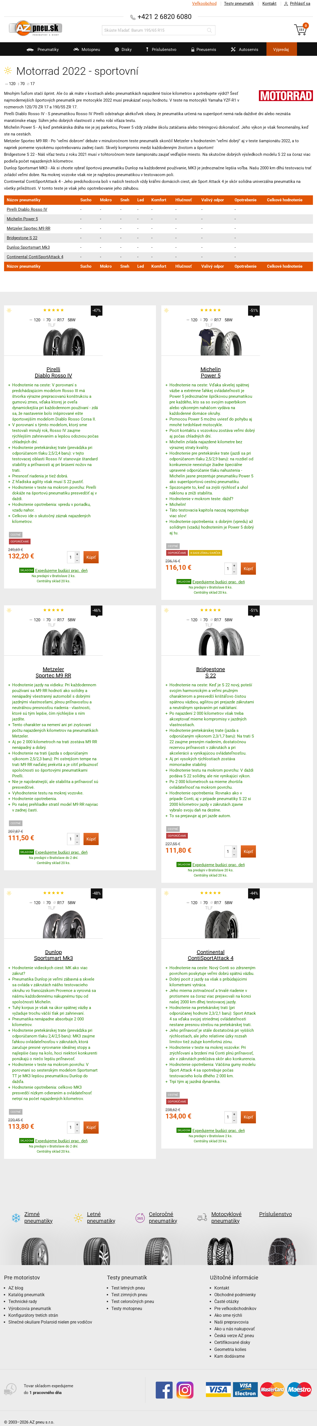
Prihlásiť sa (295, 4)
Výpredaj (281, 49)
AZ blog (15, 1280)
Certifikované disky (232, 1334)
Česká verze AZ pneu (234, 1328)
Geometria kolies (230, 1341)
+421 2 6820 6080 (165, 17)
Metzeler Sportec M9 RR (28, 228)
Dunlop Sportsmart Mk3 (28, 247)
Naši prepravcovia (231, 1314)
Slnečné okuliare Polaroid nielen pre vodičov (50, 1314)
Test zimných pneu (129, 1287)
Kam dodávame (229, 1348)
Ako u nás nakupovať (234, 1321)
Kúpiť (91, 557)
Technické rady (22, 1293)
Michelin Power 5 (22, 218)
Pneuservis (200, 51)
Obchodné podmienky (235, 1287)
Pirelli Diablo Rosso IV (27, 209)
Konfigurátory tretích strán (33, 1307)
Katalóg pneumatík (26, 1287)
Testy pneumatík (239, 3)
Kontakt (269, 3)
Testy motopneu (126, 1301)
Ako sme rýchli (228, 1307)
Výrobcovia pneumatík (29, 1301)
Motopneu (83, 51)
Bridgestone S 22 (22, 237)
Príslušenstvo (161, 49)
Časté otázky (226, 1293)
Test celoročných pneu (132, 1293)
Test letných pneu (128, 1280)
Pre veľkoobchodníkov (235, 1301)
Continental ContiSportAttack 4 (35, 256)
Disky (120, 51)
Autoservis (242, 51)
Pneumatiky (39, 51)
